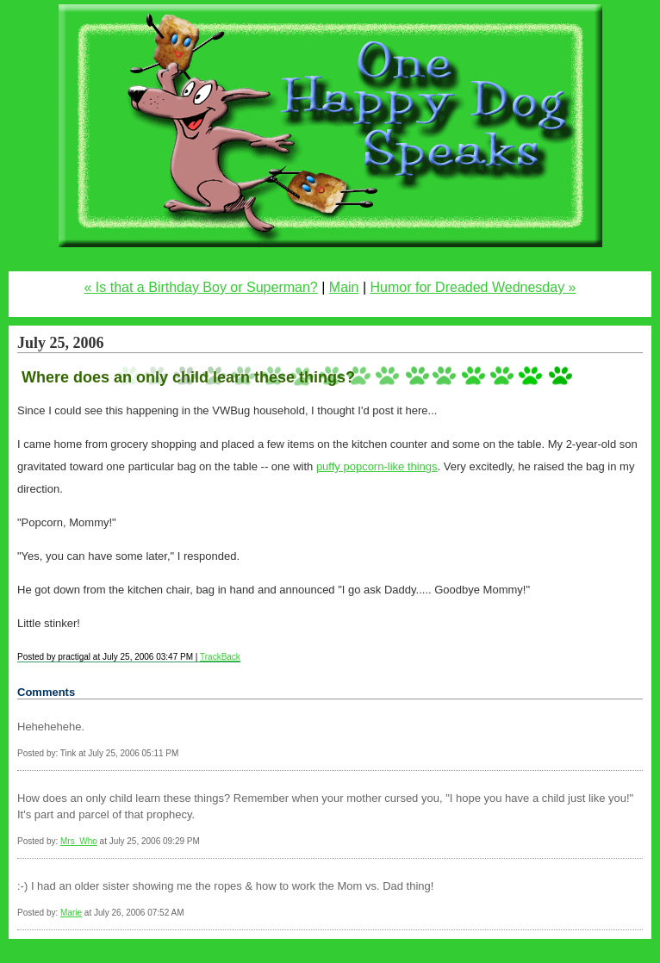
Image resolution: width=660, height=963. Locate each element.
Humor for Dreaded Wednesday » (473, 287)
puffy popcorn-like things (377, 466)
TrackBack (220, 657)
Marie (71, 912)
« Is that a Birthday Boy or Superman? (201, 287)
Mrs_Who (78, 841)
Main (344, 287)
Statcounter (35, 954)
